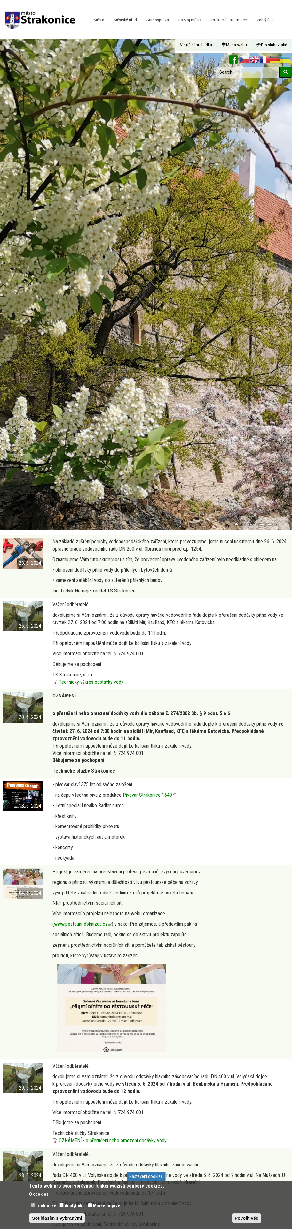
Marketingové (106, 1205)
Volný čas (264, 19)
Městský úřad (125, 19)
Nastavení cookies (146, 1176)
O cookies (39, 1194)
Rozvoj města (190, 19)
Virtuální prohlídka (196, 44)
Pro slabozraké (271, 44)
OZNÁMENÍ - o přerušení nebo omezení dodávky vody (113, 1140)
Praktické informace (229, 19)
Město (99, 19)
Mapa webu (234, 44)
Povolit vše (246, 1218)
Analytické (75, 1205)
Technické (46, 1205)
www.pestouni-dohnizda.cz (83, 924)
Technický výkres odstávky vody (91, 682)
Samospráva (157, 19)
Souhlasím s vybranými (57, 1218)
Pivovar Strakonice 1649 (149, 795)
